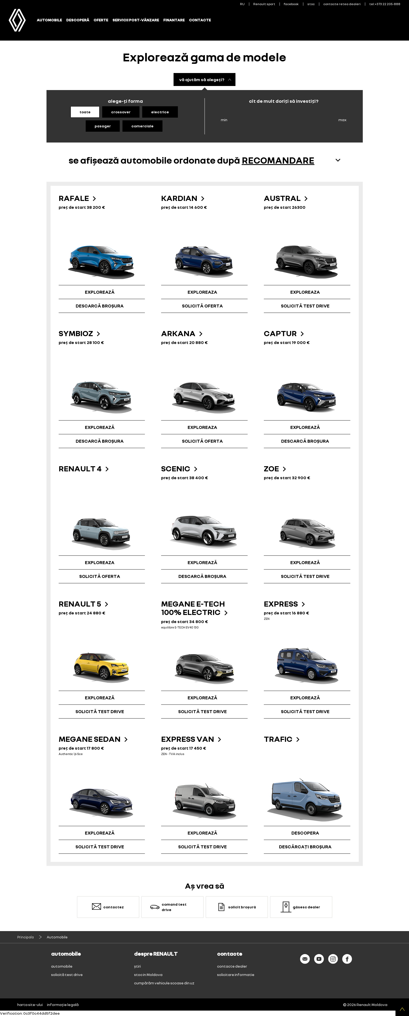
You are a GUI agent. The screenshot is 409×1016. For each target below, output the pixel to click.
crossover (121, 112)
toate (85, 112)
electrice (160, 112)
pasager (103, 126)
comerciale (142, 126)
